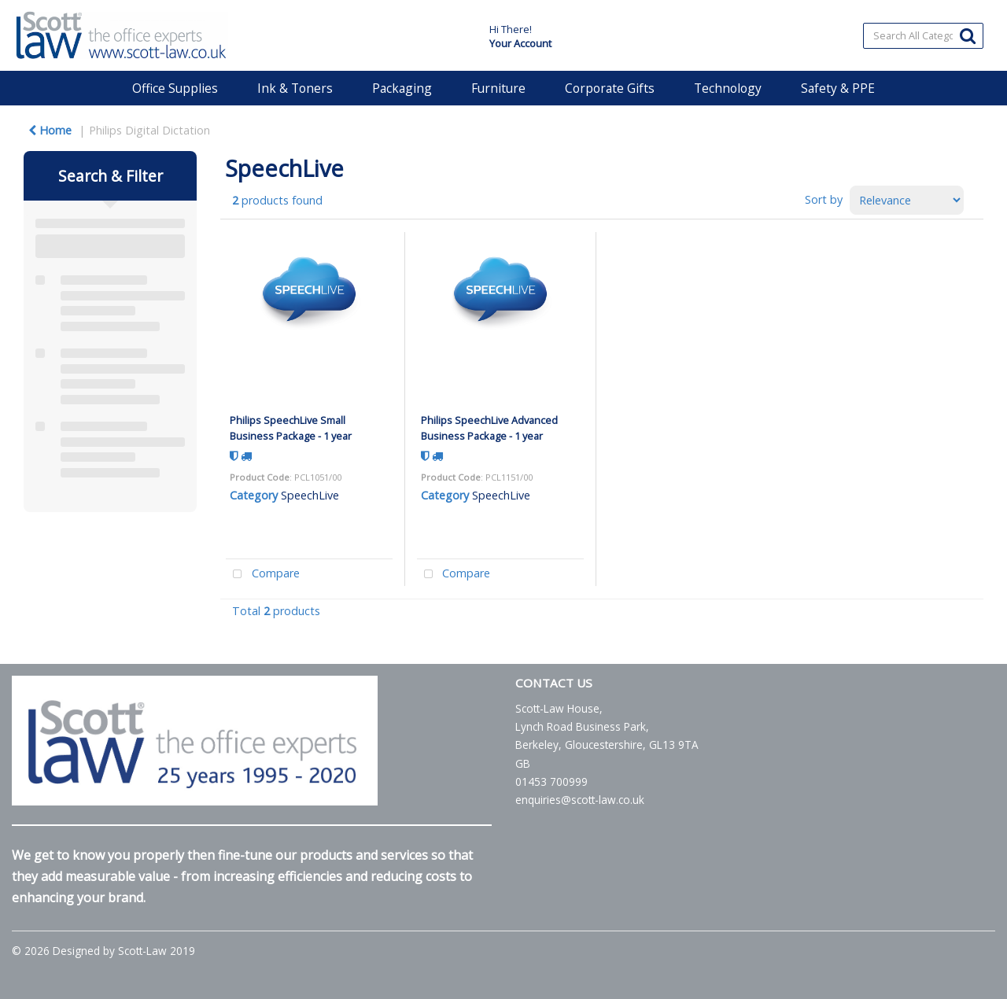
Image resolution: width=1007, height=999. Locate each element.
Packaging (402, 88)
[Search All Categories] (923, 36)
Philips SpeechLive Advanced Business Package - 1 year (489, 427)
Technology (728, 88)
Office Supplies (175, 88)
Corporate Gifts (610, 88)
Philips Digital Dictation (149, 130)
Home (50, 130)
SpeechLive (310, 495)
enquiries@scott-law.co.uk (579, 799)
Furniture (498, 88)
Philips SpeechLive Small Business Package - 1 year (291, 427)
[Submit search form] (967, 35)
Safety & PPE (838, 88)
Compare (263, 574)
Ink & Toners (295, 88)
